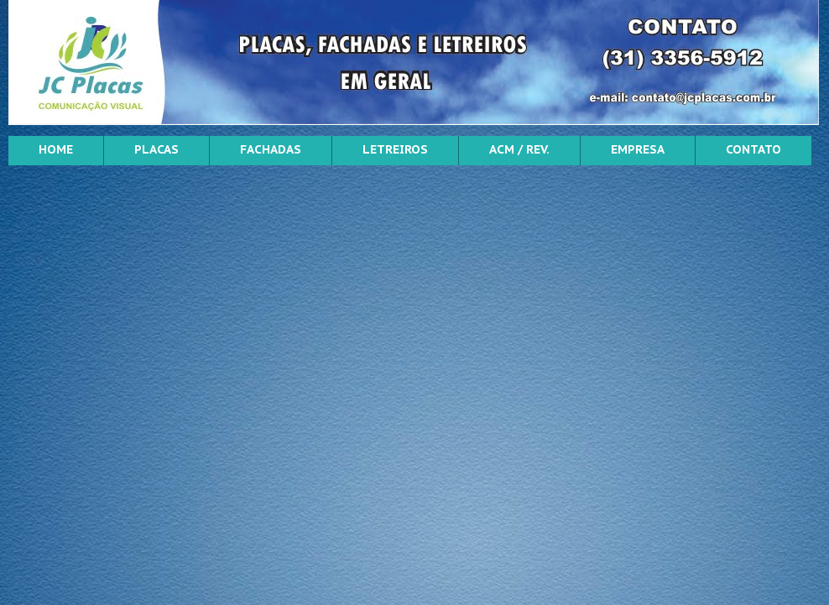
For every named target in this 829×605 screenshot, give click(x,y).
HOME (56, 149)
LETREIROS (395, 149)
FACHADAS (270, 149)
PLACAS (156, 149)
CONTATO (753, 149)
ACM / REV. (519, 149)
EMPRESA (638, 149)
